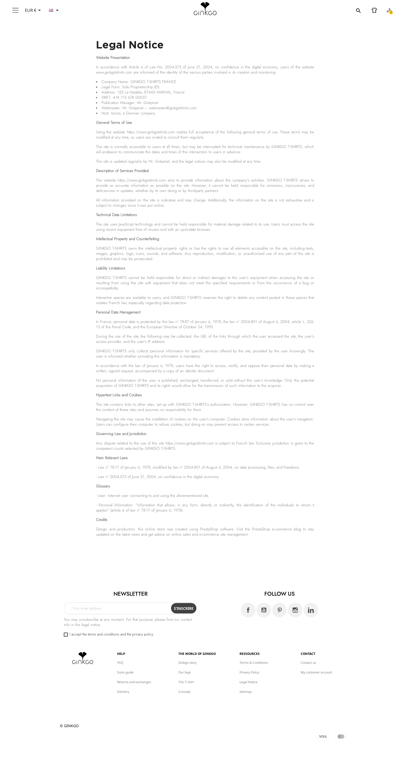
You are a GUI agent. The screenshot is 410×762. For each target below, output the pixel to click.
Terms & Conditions (254, 662)
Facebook (248, 610)
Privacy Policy (249, 672)
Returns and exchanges (134, 682)
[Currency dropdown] (34, 10)
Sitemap (246, 691)
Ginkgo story (187, 662)
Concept (184, 691)
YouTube (264, 610)
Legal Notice (249, 682)
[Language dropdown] (54, 10)
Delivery (123, 691)
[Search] (329, 10)
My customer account (316, 672)
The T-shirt (186, 682)
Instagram (295, 610)
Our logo (184, 672)
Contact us (308, 662)
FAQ (120, 662)
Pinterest (279, 610)
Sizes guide (125, 672)
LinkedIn (311, 610)
